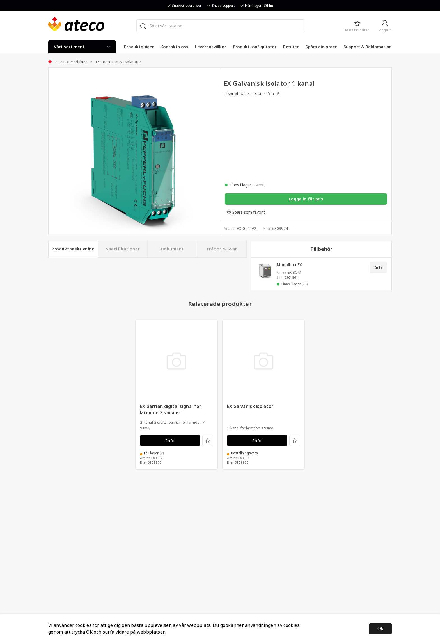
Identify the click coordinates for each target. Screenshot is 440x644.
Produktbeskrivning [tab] (73, 249)
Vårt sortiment (82, 47)
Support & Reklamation (367, 47)
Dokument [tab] (172, 249)
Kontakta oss (174, 47)
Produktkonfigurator (254, 47)
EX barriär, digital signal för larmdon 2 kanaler (170, 416)
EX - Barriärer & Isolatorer (115, 62)
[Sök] (142, 25)
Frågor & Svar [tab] (222, 249)
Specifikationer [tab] (122, 249)
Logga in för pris (306, 199)
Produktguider (139, 47)
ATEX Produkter (71, 62)
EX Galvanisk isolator (250, 413)
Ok (380, 628)
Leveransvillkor (210, 47)
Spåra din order (321, 47)
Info (378, 267)
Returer (291, 47)
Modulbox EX (289, 264)
